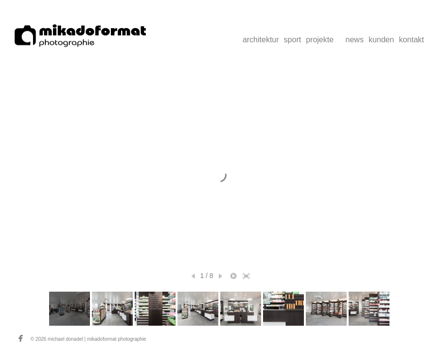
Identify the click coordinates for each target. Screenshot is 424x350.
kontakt (411, 39)
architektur (261, 39)
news (355, 39)
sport (292, 39)
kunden (381, 39)
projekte (320, 39)
